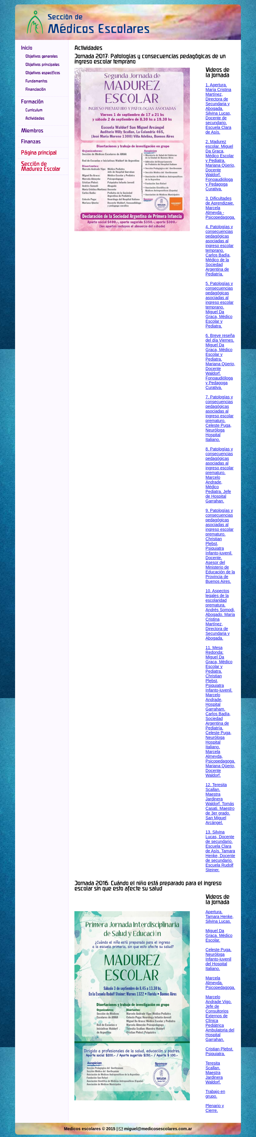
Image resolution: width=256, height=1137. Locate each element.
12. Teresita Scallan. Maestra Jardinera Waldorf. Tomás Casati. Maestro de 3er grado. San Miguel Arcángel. (220, 803)
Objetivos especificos (42, 73)
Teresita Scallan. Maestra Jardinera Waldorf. (214, 1072)
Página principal (38, 152)
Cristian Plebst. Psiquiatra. (219, 1051)
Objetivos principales (42, 64)
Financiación (35, 89)
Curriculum (34, 110)
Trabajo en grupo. (215, 1094)
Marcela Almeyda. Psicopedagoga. (220, 983)
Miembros (32, 131)
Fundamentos (36, 81)
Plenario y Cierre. (215, 1108)
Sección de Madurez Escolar (40, 167)
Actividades (34, 118)
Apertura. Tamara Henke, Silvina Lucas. (220, 916)
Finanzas (30, 142)
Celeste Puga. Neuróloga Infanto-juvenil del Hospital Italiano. (218, 959)
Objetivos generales (41, 56)
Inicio (26, 48)
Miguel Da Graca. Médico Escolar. (219, 935)
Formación (32, 102)
